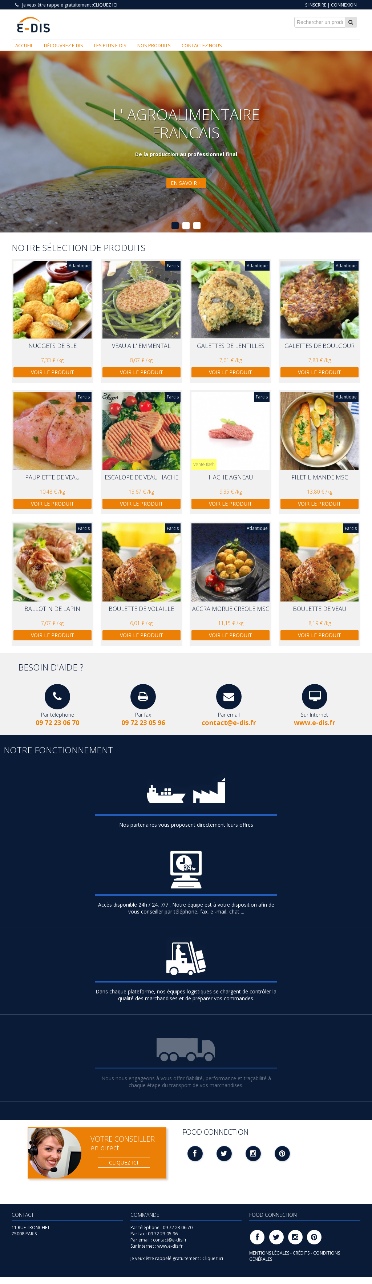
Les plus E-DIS (110, 45)
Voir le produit (52, 372)
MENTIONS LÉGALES (269, 1253)
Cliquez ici (105, 5)
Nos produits (154, 45)
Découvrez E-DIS (63, 45)
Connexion (344, 5)
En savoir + (186, 182)
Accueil (24, 45)
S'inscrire (315, 5)
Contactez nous (202, 45)
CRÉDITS (302, 1253)
